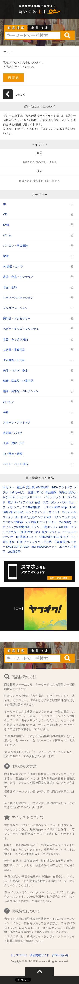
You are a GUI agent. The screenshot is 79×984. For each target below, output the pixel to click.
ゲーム (7, 235)
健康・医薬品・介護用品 (18, 380)
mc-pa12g (65, 522)
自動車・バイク (12, 432)
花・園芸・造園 (12, 453)
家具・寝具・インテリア (18, 276)
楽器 (6, 412)
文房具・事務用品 (14, 349)
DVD (6, 224)
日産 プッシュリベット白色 (34, 541)
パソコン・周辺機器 (15, 245)
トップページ (19, 955)
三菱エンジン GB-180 (55, 526)
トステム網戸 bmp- (55, 507)
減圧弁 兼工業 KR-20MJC (33, 487)
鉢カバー (8, 487)
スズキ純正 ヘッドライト (40, 522)
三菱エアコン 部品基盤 (42, 492)
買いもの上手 (40, 11)
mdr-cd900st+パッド (44, 546)
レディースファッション (18, 297)
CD (5, 214)
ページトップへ (39, 971)
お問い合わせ (60, 955)
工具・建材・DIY (13, 443)
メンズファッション (15, 308)
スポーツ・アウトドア (17, 422)
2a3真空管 (14, 551)
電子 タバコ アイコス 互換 (24, 502)
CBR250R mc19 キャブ (53, 536)
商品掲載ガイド (39, 955)
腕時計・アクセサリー (17, 318)
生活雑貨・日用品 (14, 360)
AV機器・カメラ (13, 266)
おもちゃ (8, 401)
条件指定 (39, 28)
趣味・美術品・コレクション (21, 391)
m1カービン (18, 492)
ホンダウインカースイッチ (43, 512)
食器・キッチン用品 (15, 339)
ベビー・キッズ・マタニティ (21, 328)
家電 (6, 256)
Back (20, 94)
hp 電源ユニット (26, 536)
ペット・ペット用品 (15, 464)
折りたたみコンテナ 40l (36, 517)
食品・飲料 (10, 287)
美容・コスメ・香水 (15, 370)
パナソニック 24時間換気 (24, 507)
